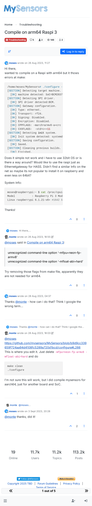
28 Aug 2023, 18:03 (39, 333)
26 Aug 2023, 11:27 (39, 62)
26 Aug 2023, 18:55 (39, 236)
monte (12, 236)
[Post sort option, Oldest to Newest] (9, 51)
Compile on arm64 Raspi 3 (45, 242)
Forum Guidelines (48, 483)
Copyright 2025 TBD (19, 483)
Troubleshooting (15, 39)
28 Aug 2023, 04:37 (39, 296)
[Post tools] (84, 219)
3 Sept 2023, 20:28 (39, 411)
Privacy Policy (71, 483)
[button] (5, 501)
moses (13, 62)
